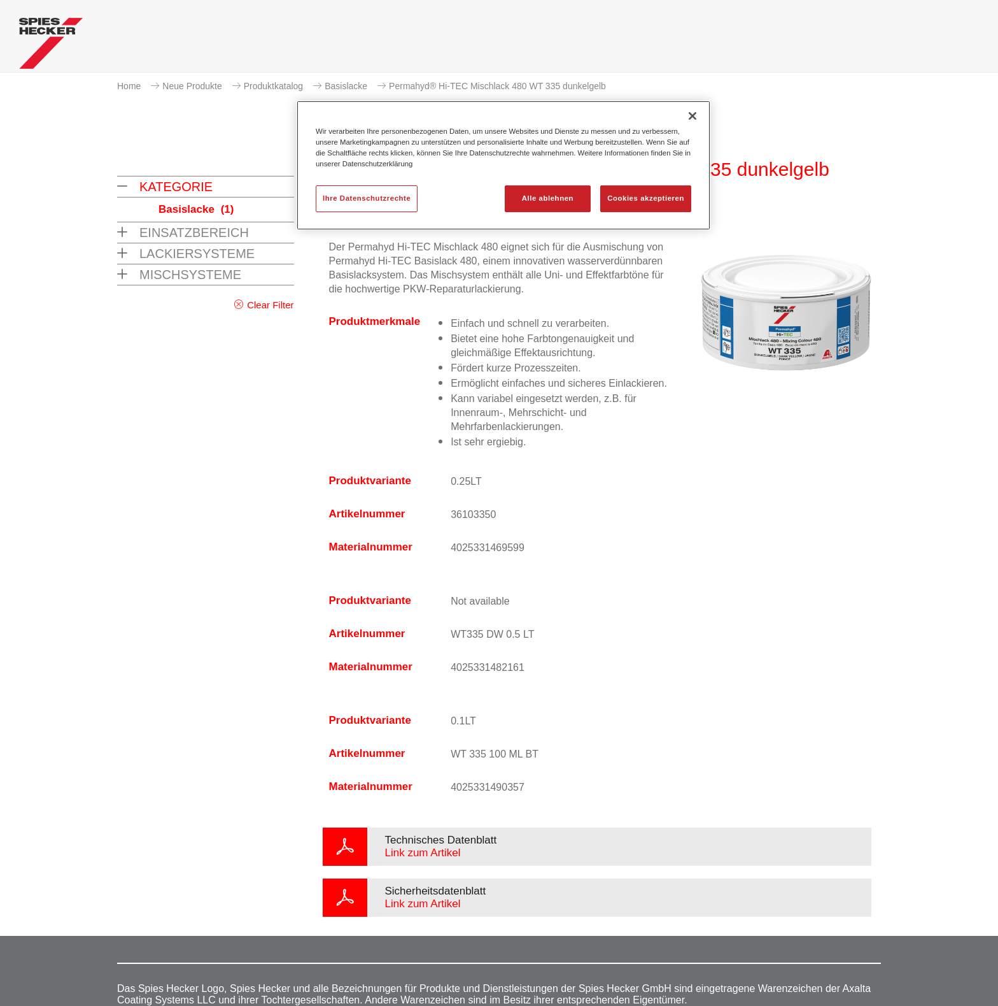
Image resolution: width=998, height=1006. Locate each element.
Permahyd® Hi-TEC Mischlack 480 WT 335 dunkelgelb (497, 86)
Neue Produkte (191, 86)
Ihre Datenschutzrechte (367, 198)
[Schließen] (692, 116)
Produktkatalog (273, 86)
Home (129, 86)
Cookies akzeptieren (645, 198)
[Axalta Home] (51, 46)
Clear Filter (270, 304)
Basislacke (346, 86)
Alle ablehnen (547, 198)
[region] (503, 165)
